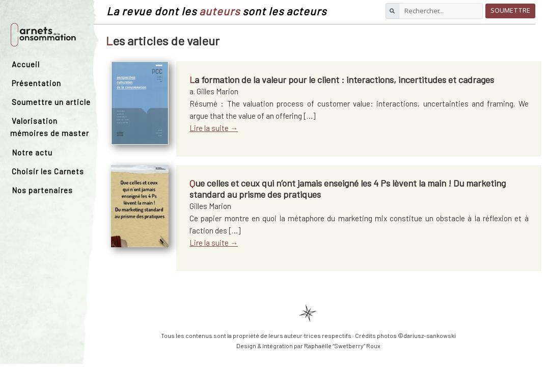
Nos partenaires (42, 190)
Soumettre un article (51, 102)
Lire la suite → (213, 128)
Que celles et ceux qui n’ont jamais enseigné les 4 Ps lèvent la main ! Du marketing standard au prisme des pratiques (347, 188)
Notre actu (32, 152)
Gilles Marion (210, 206)
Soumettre (510, 10)
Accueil (26, 64)
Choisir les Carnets (48, 171)
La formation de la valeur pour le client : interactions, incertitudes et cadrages (341, 79)
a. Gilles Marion (213, 91)
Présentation (36, 83)
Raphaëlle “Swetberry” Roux (342, 345)
